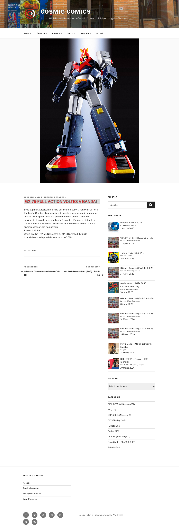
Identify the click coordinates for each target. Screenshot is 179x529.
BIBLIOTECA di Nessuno (119, 404)
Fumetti (111, 426)
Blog (110, 409)
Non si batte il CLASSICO (119, 442)
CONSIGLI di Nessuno (118, 415)
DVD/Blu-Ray (114, 420)
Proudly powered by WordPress (108, 515)
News (28, 33)
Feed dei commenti (32, 493)
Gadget (32, 251)
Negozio (86, 33)
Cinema (57, 33)
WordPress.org (30, 499)
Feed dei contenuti (31, 488)
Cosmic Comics (66, 12)
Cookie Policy (85, 515)
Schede (111, 447)
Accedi (99, 33)
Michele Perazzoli (55, 197)
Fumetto (41, 33)
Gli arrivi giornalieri (116, 436)
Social (71, 33)
